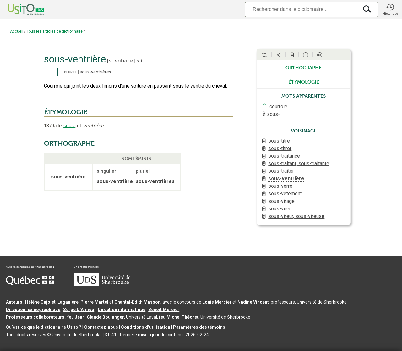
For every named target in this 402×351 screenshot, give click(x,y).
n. (138, 61)
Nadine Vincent (253, 302)
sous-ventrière (286, 178)
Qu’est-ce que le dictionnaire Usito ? (43, 327)
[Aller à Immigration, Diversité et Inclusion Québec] (30, 283)
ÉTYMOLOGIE (65, 112)
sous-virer (279, 209)
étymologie (303, 81)
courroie (278, 107)
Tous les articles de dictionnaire (55, 31)
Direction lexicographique (33, 309)
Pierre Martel (94, 302)
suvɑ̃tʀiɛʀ (121, 61)
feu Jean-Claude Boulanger (95, 317)
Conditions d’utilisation (145, 327)
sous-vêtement (285, 194)
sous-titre (279, 141)
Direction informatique (121, 309)
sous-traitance (284, 156)
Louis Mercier (216, 302)
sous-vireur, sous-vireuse (296, 216)
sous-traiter (281, 171)
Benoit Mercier (163, 309)
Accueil (16, 31)
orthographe (303, 67)
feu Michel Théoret (178, 317)
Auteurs (14, 302)
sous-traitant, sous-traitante (298, 163)
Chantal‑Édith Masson (137, 302)
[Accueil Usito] (19, 9)
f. (142, 61)
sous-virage (281, 201)
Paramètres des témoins (199, 327)
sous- (69, 125)
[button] (390, 9)
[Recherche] (302, 9)
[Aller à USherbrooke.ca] (102, 284)
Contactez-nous (101, 327)
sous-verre (280, 186)
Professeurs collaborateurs (35, 317)
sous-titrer (279, 148)
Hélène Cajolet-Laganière (52, 302)
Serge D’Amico (78, 309)
